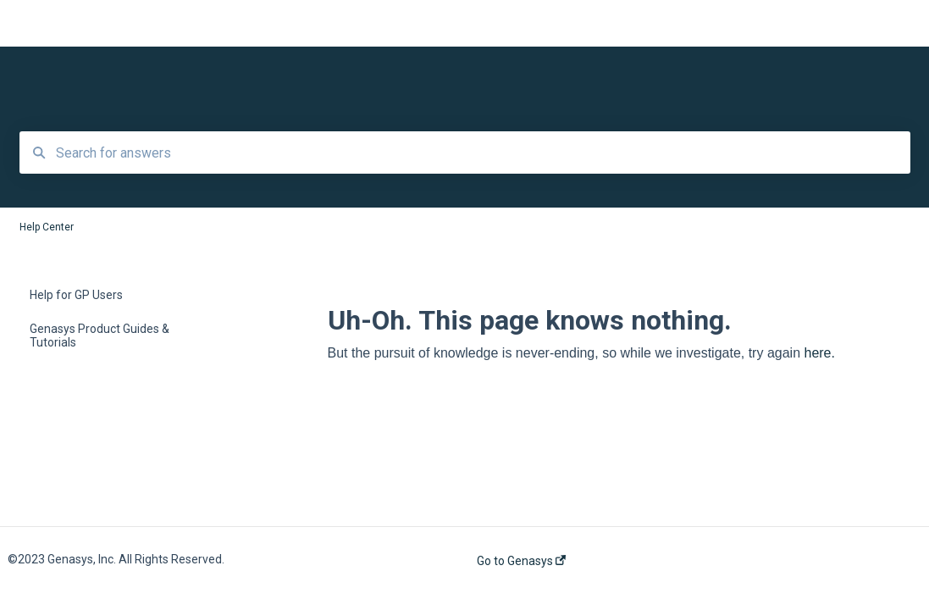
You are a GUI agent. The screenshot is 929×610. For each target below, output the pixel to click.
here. (819, 353)
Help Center (172, 23)
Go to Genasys (521, 561)
